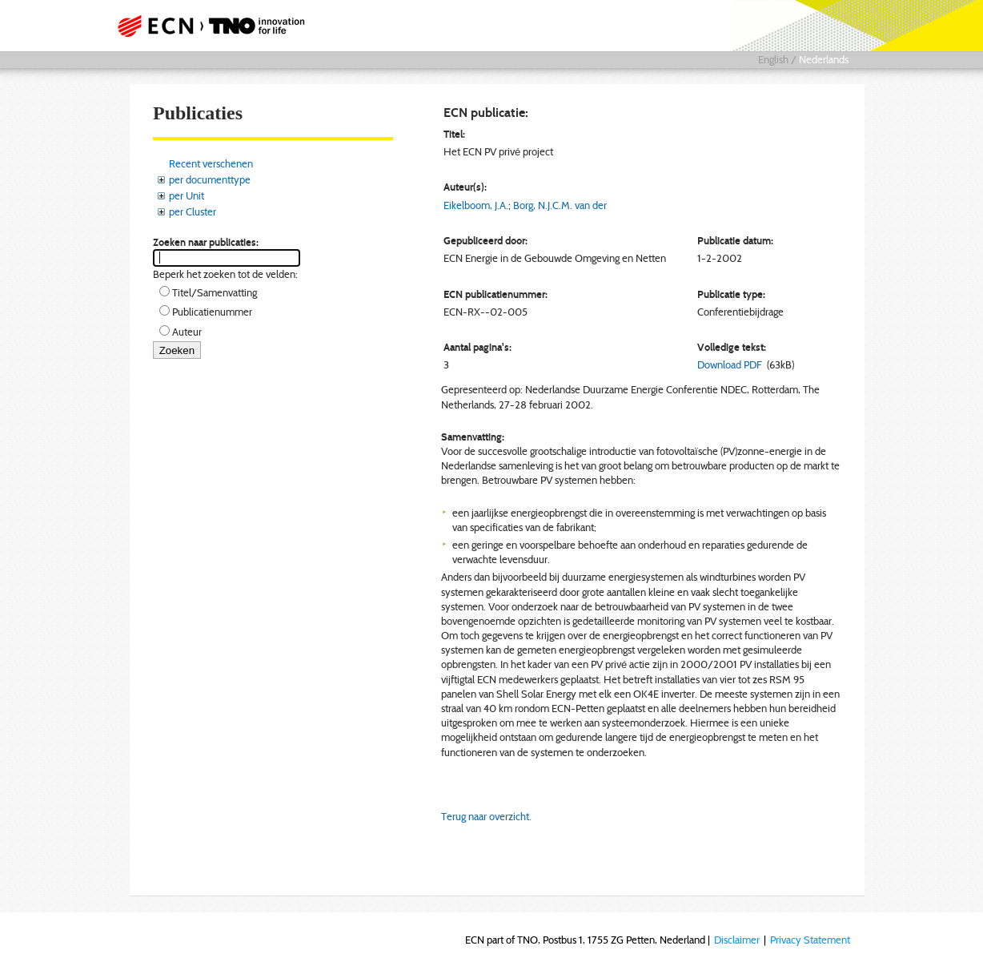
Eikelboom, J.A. (475, 205)
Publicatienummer (212, 311)
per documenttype (210, 179)
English (773, 59)
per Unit (186, 195)
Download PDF (729, 364)
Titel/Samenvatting (214, 292)
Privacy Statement (810, 939)
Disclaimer (737, 939)
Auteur (187, 331)
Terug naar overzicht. (486, 816)
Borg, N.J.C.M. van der (560, 205)
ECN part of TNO (215, 25)
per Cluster (192, 211)
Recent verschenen (211, 163)
